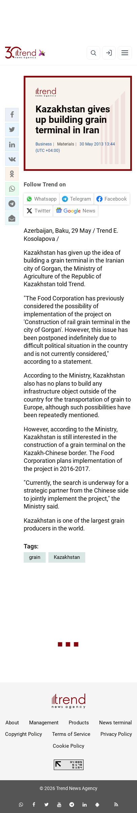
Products (79, 723)
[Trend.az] (25, 53)
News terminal (115, 723)
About (12, 723)
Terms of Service (71, 734)
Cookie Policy (68, 746)
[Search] (93, 53)
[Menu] (125, 53)
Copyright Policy (23, 734)
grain (34, 557)
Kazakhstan (67, 557)
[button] (12, 114)
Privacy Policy (116, 734)
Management (44, 723)
